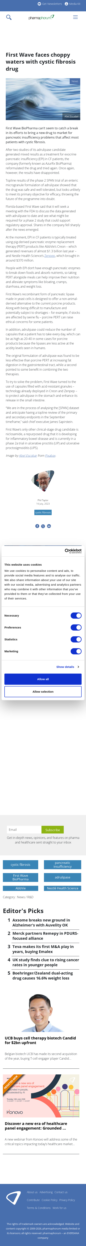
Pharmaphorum (13, 1197)
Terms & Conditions (39, 1208)
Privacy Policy (67, 1200)
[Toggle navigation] (10, 17)
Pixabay (50, 455)
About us (32, 1192)
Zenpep (49, 256)
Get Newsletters (52, 4)
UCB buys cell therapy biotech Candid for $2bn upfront (40, 1040)
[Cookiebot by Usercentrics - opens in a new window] (65, 551)
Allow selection (42, 691)
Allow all (43, 679)
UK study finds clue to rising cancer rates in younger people (45, 962)
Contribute (33, 1200)
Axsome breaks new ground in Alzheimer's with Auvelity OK (41, 922)
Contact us (61, 1192)
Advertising (46, 1192)
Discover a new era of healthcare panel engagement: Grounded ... (36, 1126)
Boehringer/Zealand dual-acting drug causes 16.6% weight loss (42, 975)
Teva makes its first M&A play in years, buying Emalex (43, 949)
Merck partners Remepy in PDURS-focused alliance (45, 936)
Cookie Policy (49, 1200)
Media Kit (74, 4)
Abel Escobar (28, 455)
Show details (65, 666)
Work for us (59, 1208)
